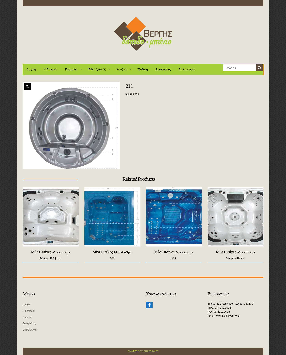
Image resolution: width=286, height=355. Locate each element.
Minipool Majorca (50, 258)
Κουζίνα (121, 69)
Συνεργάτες (163, 69)
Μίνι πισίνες (41, 251)
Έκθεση (142, 69)
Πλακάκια (71, 69)
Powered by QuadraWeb (143, 351)
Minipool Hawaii (235, 258)
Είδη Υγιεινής (97, 69)
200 (112, 258)
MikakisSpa (61, 251)
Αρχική (31, 69)
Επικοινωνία (186, 69)
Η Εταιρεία (50, 69)
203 (173, 258)
